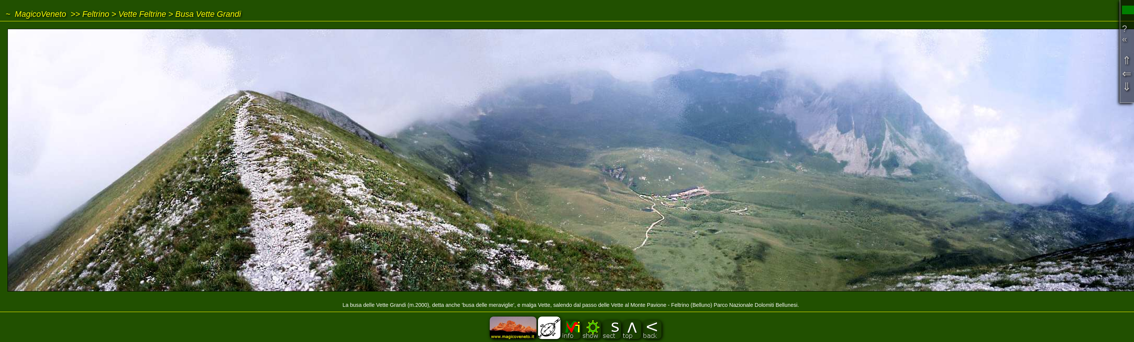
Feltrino (95, 14)
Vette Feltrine (142, 14)
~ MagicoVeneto (36, 14)
